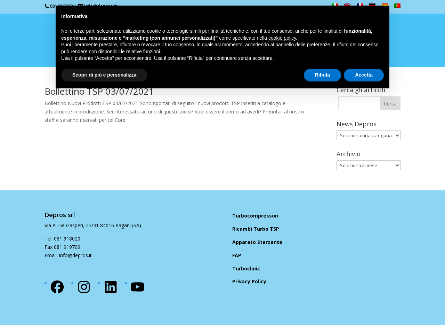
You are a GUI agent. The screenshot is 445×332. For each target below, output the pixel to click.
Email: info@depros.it (68, 255)
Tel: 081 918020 (62, 238)
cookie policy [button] (282, 38)
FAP (236, 255)
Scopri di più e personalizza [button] (104, 75)
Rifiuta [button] (322, 75)
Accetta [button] (364, 75)
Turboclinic (246, 268)
